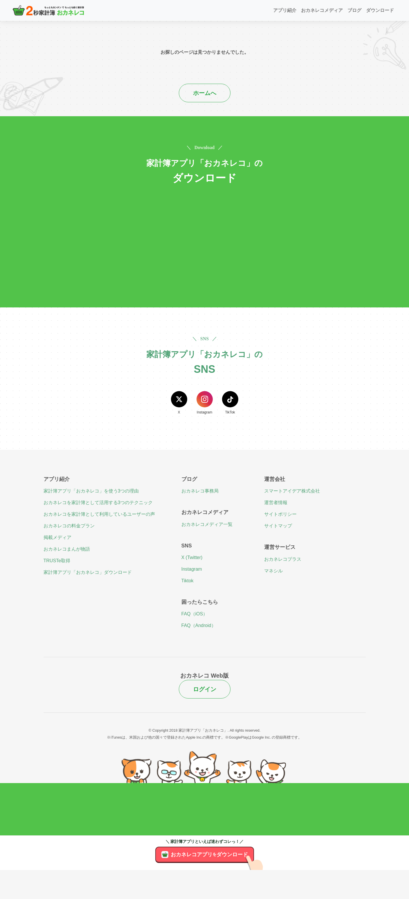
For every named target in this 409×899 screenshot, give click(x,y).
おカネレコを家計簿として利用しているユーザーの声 (99, 514)
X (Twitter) (192, 557)
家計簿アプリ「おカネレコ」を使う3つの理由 (91, 490)
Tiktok (187, 580)
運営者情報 (275, 502)
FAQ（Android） (198, 625)
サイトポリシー (280, 514)
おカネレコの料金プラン (69, 525)
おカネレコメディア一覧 (207, 524)
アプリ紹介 (284, 10)
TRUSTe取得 (57, 560)
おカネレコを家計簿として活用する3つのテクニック (98, 502)
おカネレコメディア (322, 10)
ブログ (354, 10)
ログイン (204, 689)
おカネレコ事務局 (200, 490)
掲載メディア (57, 537)
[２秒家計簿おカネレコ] (48, 10)
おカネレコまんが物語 (67, 549)
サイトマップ (278, 525)
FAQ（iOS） (194, 613)
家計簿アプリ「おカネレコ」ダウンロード (88, 572)
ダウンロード (380, 10)
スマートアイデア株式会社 (292, 490)
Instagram (191, 569)
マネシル (273, 570)
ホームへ (204, 93)
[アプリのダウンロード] (257, 870)
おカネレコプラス (282, 559)
